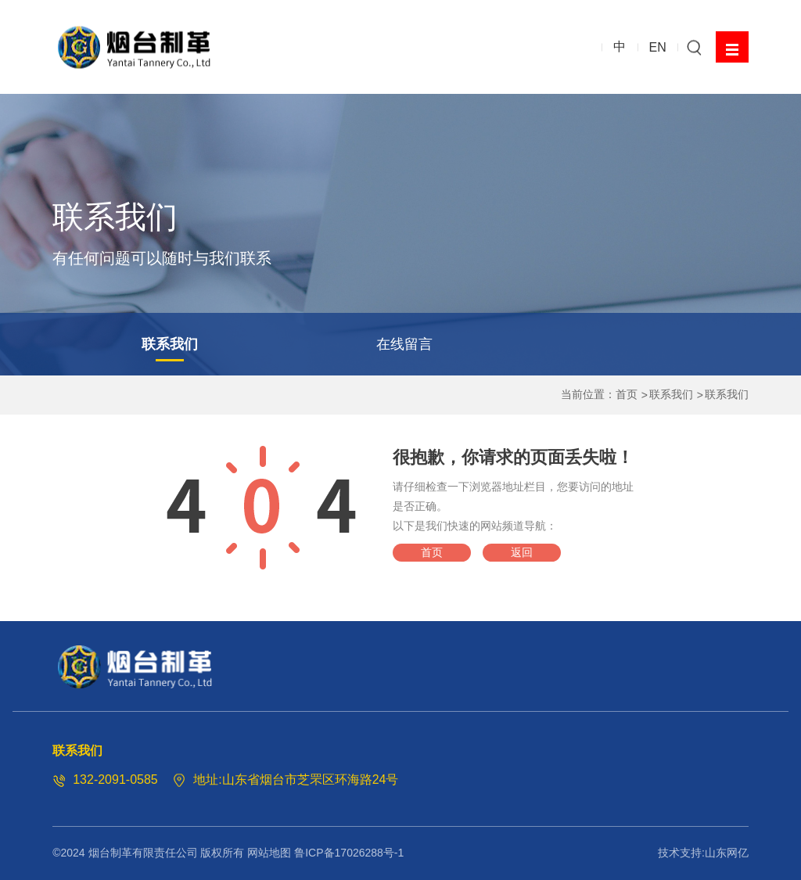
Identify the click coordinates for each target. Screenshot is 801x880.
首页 (627, 394)
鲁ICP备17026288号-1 (349, 852)
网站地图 (269, 852)
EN (657, 46)
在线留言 (404, 344)
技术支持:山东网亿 (703, 852)
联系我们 (170, 344)
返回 (522, 552)
